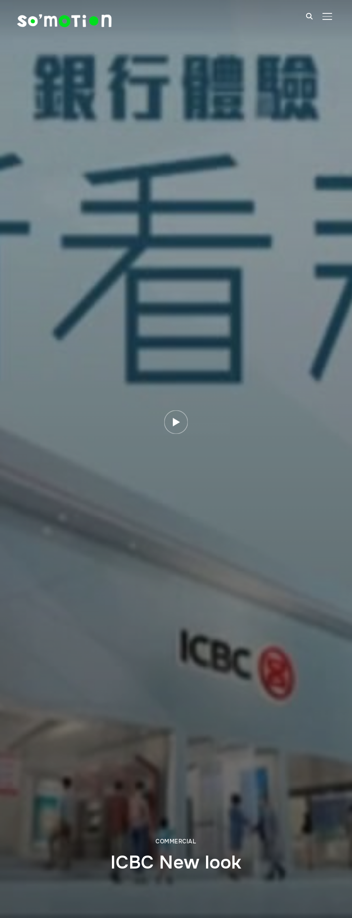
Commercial (175, 841)
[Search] (309, 15)
